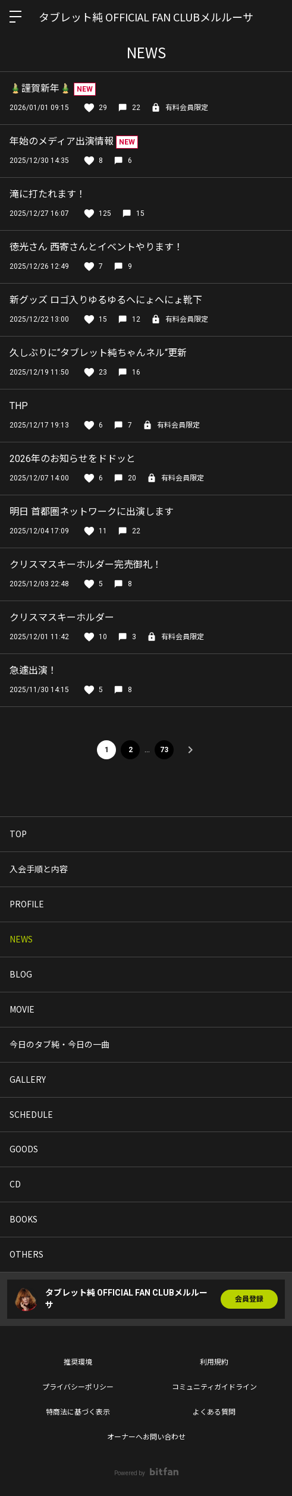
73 (164, 750)
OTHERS (26, 1254)
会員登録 (249, 1299)
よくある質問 (214, 1412)
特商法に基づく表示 (78, 1412)
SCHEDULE (31, 1114)
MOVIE (22, 1009)
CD (15, 1184)
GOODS (24, 1149)
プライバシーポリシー (78, 1387)
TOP (18, 834)
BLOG (21, 974)
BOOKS (23, 1219)
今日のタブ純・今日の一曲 (59, 1044)
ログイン (272, 16)
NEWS (21, 939)
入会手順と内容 (39, 869)
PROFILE (27, 904)
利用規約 (214, 1362)
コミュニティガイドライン (214, 1387)
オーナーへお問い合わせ (146, 1437)
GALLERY (28, 1079)
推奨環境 (78, 1362)
